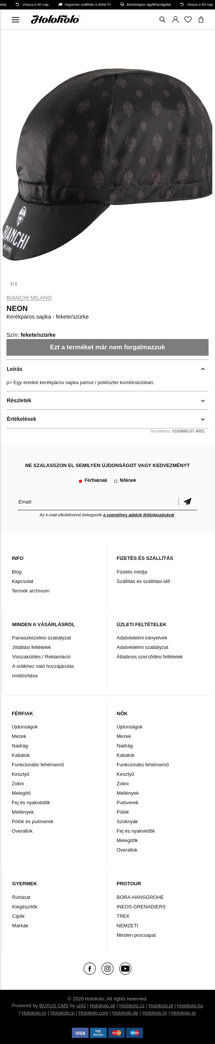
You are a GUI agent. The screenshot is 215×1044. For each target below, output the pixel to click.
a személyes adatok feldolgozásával (138, 515)
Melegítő (21, 793)
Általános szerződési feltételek (150, 657)
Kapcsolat (22, 581)
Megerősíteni (187, 501)
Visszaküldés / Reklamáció (41, 657)
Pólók (123, 812)
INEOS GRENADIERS (141, 907)
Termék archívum (31, 591)
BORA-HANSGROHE (140, 897)
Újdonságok (25, 727)
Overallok (22, 831)
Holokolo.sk (102, 1005)
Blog (17, 572)
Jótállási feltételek (31, 647)
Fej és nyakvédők (31, 802)
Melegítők (127, 840)
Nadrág (20, 746)
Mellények (23, 812)
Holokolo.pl (161, 1005)
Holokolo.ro (34, 1013)
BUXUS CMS (54, 1005)
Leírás (14, 369)
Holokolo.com (93, 1013)
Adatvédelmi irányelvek (142, 638)
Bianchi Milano (28, 298)
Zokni (18, 783)
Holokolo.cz (132, 1005)
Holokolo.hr (154, 1013)
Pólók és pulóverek (32, 821)
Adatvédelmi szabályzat (142, 647)
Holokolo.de (125, 1013)
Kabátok (21, 755)
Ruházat (21, 897)
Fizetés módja (132, 572)
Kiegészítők (24, 907)
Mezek (19, 736)
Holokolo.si (62, 1013)
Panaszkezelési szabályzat (41, 638)
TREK (123, 916)
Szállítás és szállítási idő (143, 581)
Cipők (18, 916)
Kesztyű (20, 774)
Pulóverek (128, 802)
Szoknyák (127, 821)
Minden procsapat (136, 935)
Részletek (19, 400)
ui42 (81, 1005)
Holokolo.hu (190, 1005)
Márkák (20, 925)
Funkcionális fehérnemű (38, 764)
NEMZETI (127, 925)
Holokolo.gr (183, 1013)
